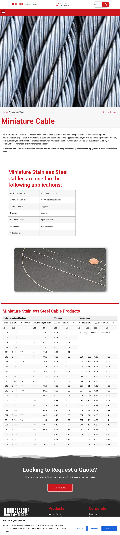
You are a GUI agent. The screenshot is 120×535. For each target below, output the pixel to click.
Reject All (93, 528)
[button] (3, 12)
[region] (60, 526)
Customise (76, 528)
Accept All (109, 528)
